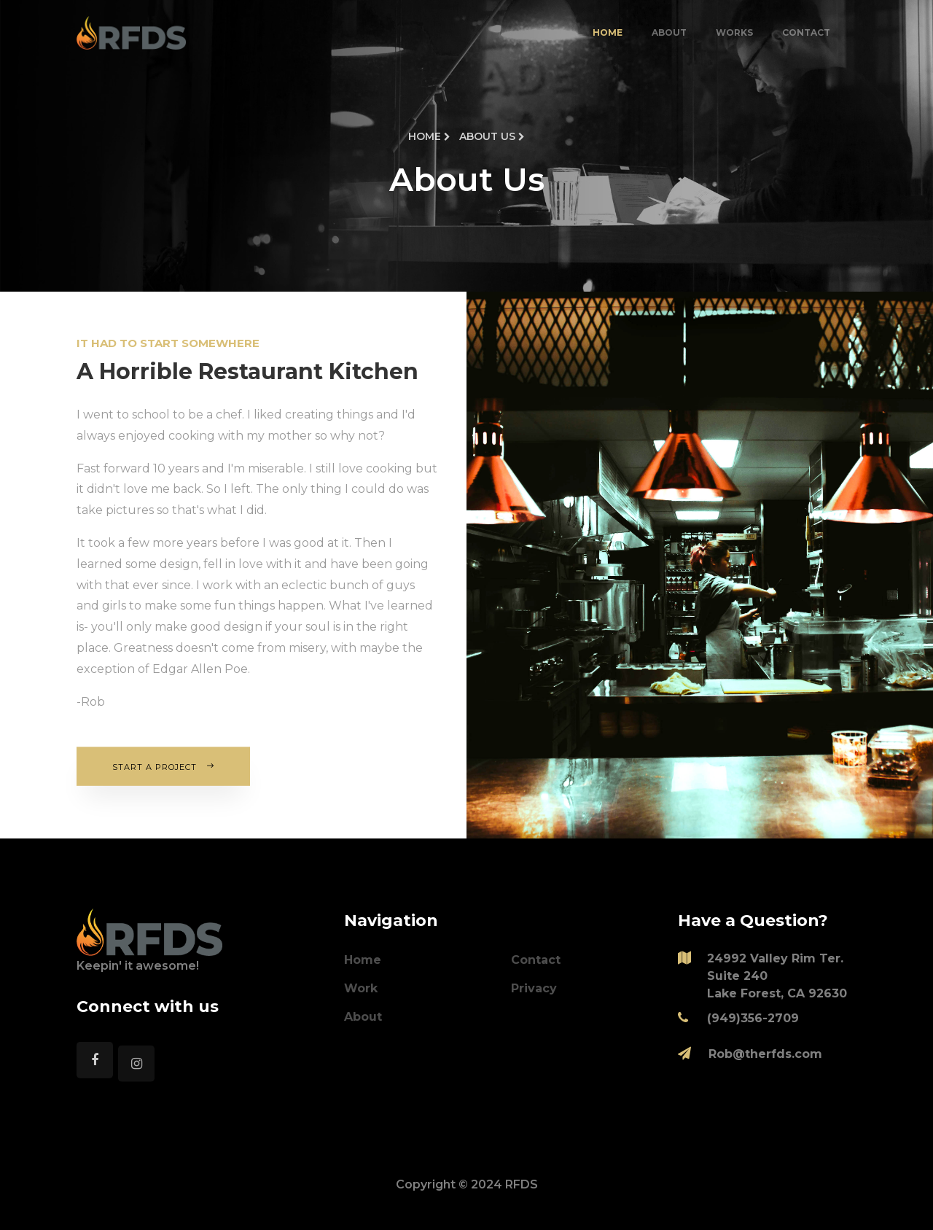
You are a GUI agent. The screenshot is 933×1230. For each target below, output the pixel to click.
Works (734, 32)
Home (607, 32)
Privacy (534, 988)
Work (361, 988)
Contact (806, 32)
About (669, 32)
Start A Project (163, 766)
